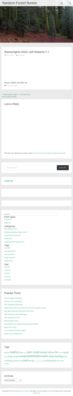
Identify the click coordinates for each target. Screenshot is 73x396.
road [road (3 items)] (36, 361)
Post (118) (7, 219)
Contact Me (8, 181)
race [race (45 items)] (26, 360)
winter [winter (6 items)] (6, 364)
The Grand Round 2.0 (12, 318)
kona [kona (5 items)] (6, 356)
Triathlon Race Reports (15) (14, 242)
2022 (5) (7, 277)
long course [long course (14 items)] (13, 356)
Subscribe (62, 168)
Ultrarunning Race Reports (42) (15, 232)
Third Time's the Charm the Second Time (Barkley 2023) (25, 308)
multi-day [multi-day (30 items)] (47, 356)
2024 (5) (7, 270)
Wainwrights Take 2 (11, 321)
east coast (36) (9, 254)
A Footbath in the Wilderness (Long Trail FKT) (21, 324)
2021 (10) (7, 280)
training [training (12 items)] (47, 361)
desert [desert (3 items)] (25, 352)
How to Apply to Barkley (13, 298)
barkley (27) (8, 261)
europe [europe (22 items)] (43, 352)
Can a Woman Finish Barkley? (15, 330)
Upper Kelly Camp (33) (12, 235)
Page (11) (7, 223)
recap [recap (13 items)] (31, 360)
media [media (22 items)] (23, 356)
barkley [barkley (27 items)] (14, 352)
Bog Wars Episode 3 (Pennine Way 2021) (19, 311)
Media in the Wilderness (13, 334)
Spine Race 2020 (10, 327)
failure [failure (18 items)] (51, 352)
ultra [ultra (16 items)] (53, 360)
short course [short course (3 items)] (40, 361)
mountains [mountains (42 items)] (34, 356)
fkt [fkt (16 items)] (56, 352)
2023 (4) (7, 273)
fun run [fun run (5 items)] (60, 352)
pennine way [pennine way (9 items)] (17, 361)
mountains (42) (9, 251)
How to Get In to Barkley (13, 301)
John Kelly (21, 55)
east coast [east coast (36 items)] (33, 352)
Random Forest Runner (19, 3)
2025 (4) (7, 267)
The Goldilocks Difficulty (13, 305)
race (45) (7, 248)
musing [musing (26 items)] (58, 356)
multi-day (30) (9, 258)
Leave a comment (12, 85)
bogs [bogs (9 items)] (21, 352)
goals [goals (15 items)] (66, 352)
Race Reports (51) (10, 229)
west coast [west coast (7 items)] (60, 361)
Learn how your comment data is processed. (49, 153)
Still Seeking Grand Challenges (15, 314)
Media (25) (8, 239)
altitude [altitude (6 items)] (7, 352)
